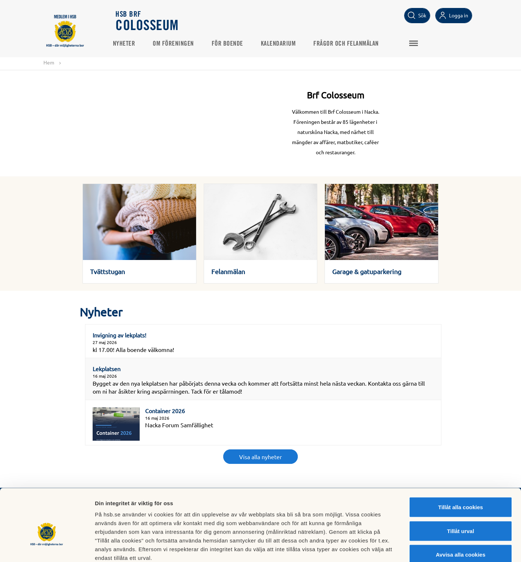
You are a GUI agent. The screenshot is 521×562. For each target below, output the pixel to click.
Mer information (385, 548)
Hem (48, 62)
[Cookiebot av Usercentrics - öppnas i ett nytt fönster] (47, 547)
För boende (230, 44)
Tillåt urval (460, 491)
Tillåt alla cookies (460, 467)
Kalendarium (281, 44)
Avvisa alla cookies (460, 514)
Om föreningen (176, 44)
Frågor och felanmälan (349, 44)
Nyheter (127, 44)
